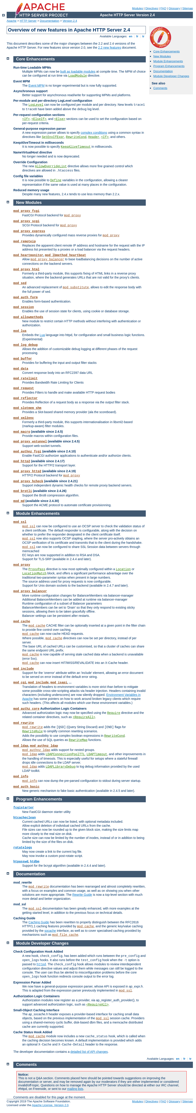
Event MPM (36, 85)
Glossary (174, 8)
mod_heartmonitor (28, 255)
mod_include (23, 669)
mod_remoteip (24, 241)
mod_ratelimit (25, 378)
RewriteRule (32, 731)
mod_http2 (21, 461)
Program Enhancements (168, 66)
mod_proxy (72, 215)
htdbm (34, 861)
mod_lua (19, 331)
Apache (11, 20)
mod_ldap (20, 746)
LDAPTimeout (97, 754)
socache (50, 930)
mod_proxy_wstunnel (30, 441)
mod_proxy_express (29, 231)
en (130, 36)
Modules (137, 8)
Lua (42, 335)
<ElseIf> (38, 119)
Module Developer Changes (171, 76)
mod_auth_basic (26, 786)
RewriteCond (76, 137)
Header (93, 137)
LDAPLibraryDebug (60, 767)
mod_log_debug (25, 345)
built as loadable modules (77, 71)
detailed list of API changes (89, 1051)
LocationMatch (34, 573)
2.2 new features (109, 47)
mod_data (20, 368)
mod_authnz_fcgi (27, 451)
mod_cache (21, 621)
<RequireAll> (84, 717)
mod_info (20, 776)
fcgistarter (23, 807)
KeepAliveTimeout (76, 147)
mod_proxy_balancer (47, 259)
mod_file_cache (65, 935)
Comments (160, 88)
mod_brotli (22, 491)
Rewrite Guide (82, 894)
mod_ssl (19, 522)
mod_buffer (22, 358)
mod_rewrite (23, 723)
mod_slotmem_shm (27, 408)
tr (143, 36)
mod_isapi (58, 682)
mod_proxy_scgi (26, 221)
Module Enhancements (168, 61)
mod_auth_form (25, 297)
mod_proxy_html (26, 269)
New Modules (162, 56)
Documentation (49, 20)
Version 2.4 (70, 20)
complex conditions (94, 132)
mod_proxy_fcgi (26, 211)
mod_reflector (25, 398)
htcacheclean (24, 817)
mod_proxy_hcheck (28, 481)
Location (123, 569)
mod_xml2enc (23, 418)
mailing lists (75, 1089)
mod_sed (19, 283)
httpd (41, 964)
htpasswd (20, 861)
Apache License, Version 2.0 (50, 1105)
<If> (26, 119)
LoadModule (77, 76)
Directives (151, 8)
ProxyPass (36, 569)
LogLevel (35, 105)
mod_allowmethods (28, 317)
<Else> (59, 119)
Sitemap (187, 8)
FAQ (163, 8)
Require (113, 713)
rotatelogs (22, 847)
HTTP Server (28, 20)
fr (137, 36)
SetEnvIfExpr (53, 137)
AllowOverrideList (51, 166)
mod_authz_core (26, 709)
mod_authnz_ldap (44, 746)
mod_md (18, 501)
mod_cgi (19, 682)
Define (55, 180)
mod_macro (21, 432)
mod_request (23, 388)
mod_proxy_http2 (27, 471)
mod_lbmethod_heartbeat (65, 255)
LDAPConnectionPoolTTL (65, 754)
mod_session (23, 307)
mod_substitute (76, 287)
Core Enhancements (166, 51)
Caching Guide (38, 922)
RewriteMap (78, 740)
